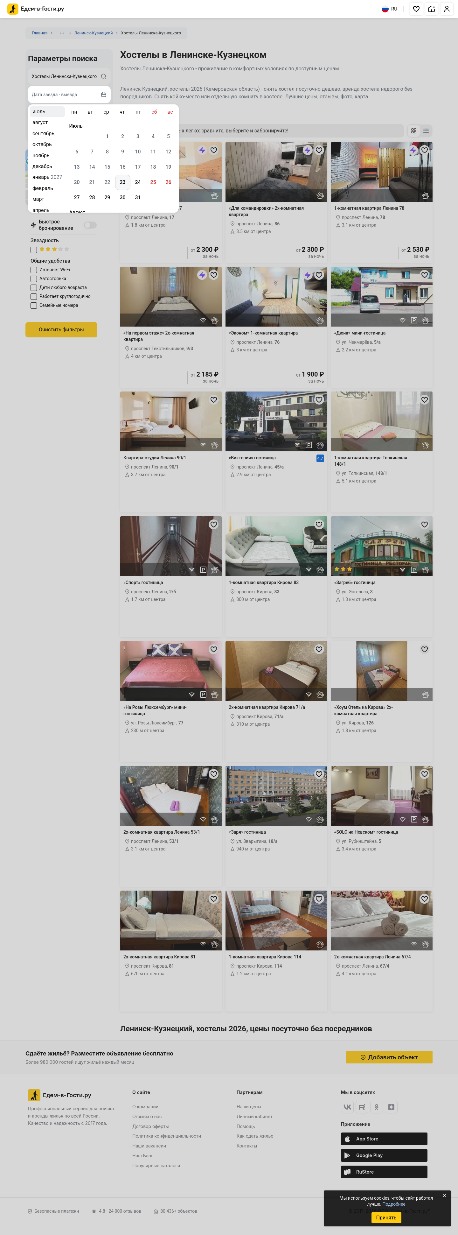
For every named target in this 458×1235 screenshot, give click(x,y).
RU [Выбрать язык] (389, 8)
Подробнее (393, 1204)
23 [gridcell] (122, 182)
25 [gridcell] (153, 182)
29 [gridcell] (107, 197)
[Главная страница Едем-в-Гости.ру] (36, 9)
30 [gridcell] (122, 197)
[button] (416, 9)
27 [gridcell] (77, 197)
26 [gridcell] (168, 182)
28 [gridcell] (92, 197)
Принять (386, 1218)
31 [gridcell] (138, 197)
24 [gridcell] (138, 182)
